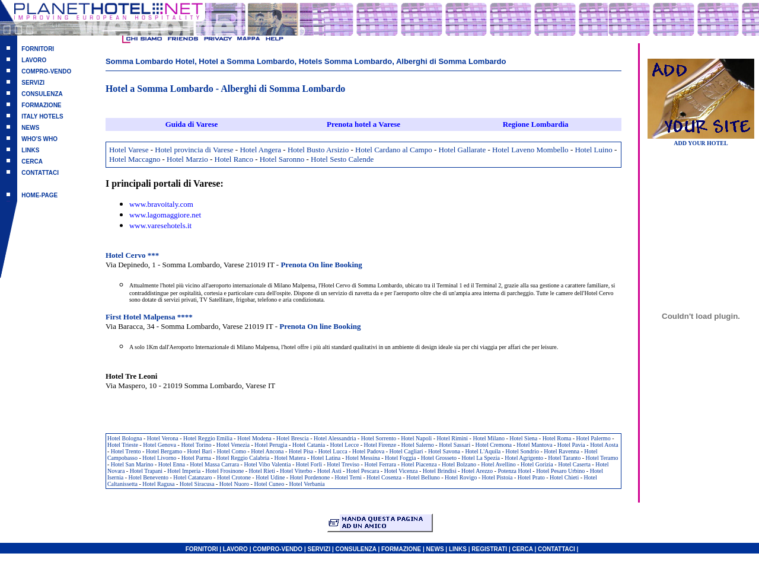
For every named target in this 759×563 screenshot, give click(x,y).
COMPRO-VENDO (46, 71)
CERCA (32, 161)
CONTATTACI (40, 172)
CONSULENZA (41, 94)
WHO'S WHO (39, 139)
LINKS (30, 150)
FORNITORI (37, 49)
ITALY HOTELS (42, 116)
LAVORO (33, 60)
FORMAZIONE (41, 105)
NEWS (30, 127)
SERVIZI (32, 82)
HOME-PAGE (39, 195)
